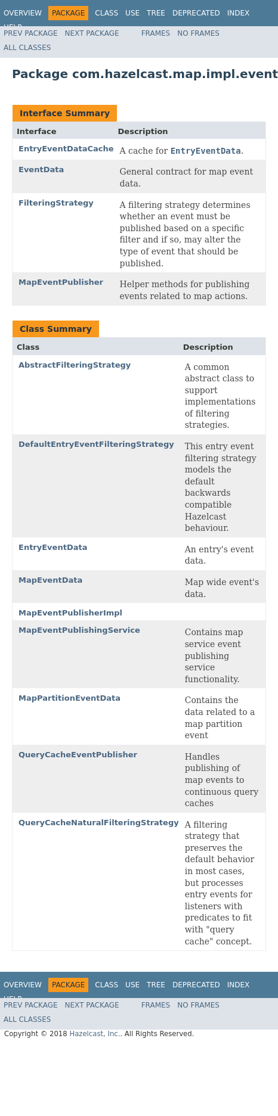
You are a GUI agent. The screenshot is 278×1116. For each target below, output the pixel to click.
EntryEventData (52, 547)
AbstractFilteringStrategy (74, 364)
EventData (41, 169)
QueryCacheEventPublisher (77, 754)
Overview (23, 13)
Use (132, 13)
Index (238, 13)
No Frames (198, 33)
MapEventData (50, 580)
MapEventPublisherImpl (70, 612)
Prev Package (31, 33)
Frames (156, 33)
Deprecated (196, 13)
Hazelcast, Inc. (94, 1034)
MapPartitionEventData (69, 698)
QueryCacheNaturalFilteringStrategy (98, 822)
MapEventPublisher (60, 282)
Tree (156, 13)
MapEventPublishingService (79, 630)
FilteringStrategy (56, 202)
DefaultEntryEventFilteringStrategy (96, 444)
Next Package (92, 33)
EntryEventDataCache (66, 148)
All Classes (27, 47)
